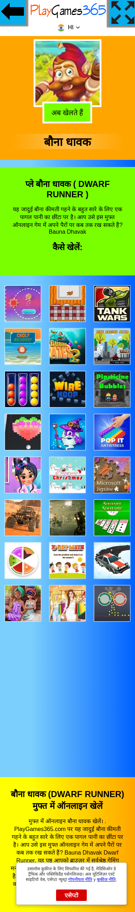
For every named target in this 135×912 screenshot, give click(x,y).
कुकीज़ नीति (106, 879)
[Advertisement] (68, 692)
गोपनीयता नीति (80, 879)
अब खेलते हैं (68, 113)
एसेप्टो (72, 895)
